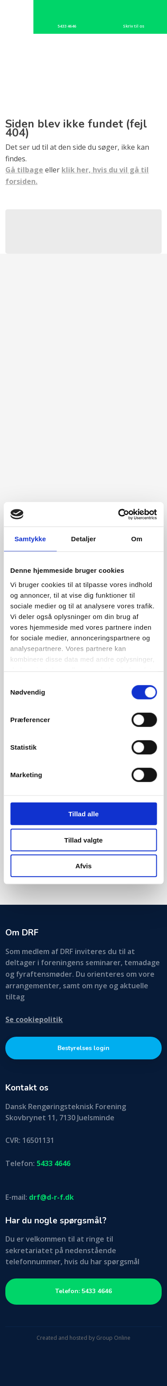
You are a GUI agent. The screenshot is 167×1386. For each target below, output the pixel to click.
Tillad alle (83, 814)
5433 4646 (53, 1163)
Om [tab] (137, 539)
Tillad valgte (83, 839)
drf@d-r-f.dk (51, 1197)
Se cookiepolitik (34, 1019)
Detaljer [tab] (83, 539)
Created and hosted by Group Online (83, 1338)
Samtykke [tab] (30, 539)
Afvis (83, 866)
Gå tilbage (24, 170)
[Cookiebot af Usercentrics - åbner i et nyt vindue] (119, 514)
